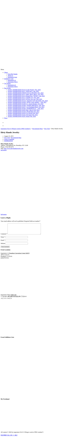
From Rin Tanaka (12, 74)
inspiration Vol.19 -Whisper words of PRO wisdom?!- (16, 128)
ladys (2, 150)
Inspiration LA (12, 80)
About (6, 72)
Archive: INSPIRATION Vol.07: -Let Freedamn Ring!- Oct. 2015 (26, 107)
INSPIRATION (8, 141)
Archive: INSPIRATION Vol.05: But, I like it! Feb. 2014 (23, 110)
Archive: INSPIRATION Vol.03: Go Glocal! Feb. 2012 (23, 113)
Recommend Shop (37, 128)
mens (5, 150)
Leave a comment (9, 139)
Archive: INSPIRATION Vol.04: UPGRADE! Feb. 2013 (23, 111)
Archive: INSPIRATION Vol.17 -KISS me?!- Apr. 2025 (23, 91)
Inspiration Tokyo (13, 82)
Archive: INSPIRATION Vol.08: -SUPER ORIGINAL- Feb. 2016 (26, 105)
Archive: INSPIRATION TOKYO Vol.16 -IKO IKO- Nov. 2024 (25, 93)
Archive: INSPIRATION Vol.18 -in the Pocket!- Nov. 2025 (24, 89)
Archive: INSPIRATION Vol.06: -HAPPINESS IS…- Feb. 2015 (26, 108)
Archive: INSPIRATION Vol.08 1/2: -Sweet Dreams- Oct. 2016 (25, 104)
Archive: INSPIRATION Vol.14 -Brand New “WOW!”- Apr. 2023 (26, 96)
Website (3, 245)
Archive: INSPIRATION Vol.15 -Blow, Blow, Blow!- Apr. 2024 (25, 94)
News (5, 118)
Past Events (7, 88)
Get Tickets (7, 83)
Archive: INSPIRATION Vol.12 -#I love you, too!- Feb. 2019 (25, 99)
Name (3, 239)
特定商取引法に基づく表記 (9, 437)
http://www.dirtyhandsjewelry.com (13, 148)
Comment (4, 236)
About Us (10, 75)
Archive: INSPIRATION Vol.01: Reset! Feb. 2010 (22, 116)
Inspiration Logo (12, 77)
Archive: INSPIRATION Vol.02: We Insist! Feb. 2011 (23, 115)
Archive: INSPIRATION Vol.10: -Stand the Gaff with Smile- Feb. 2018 (28, 100)
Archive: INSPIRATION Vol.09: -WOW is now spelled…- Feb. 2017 (27, 102)
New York (47, 128)
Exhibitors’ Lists (8, 78)
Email (3, 242)
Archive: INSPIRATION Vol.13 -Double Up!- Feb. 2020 (23, 97)
